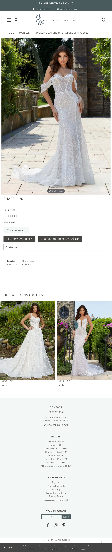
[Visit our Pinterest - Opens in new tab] (63, 525)
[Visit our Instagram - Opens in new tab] (55, 525)
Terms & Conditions (56, 493)
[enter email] (56, 516)
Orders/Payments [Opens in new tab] (56, 485)
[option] (56, 116)
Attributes (11, 247)
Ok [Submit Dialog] (10, 547)
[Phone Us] (41, 9)
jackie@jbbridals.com (56, 425)
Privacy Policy (56, 496)
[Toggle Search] (16, 20)
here (83, 548)
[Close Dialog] (4, 547)
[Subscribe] (66, 516)
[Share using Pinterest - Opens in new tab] (21, 199)
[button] (9, 20)
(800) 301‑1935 (56, 412)
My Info (56, 482)
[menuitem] (41, 9)
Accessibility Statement (56, 500)
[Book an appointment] (67, 9)
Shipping (56, 489)
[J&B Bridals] (56, 19)
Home (10, 32)
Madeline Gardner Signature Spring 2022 (61, 32)
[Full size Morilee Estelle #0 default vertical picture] (56, 116)
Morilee (24, 32)
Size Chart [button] (9, 222)
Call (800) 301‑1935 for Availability (60, 239)
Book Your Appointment (20, 239)
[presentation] (27, 340)
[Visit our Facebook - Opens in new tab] (48, 525)
